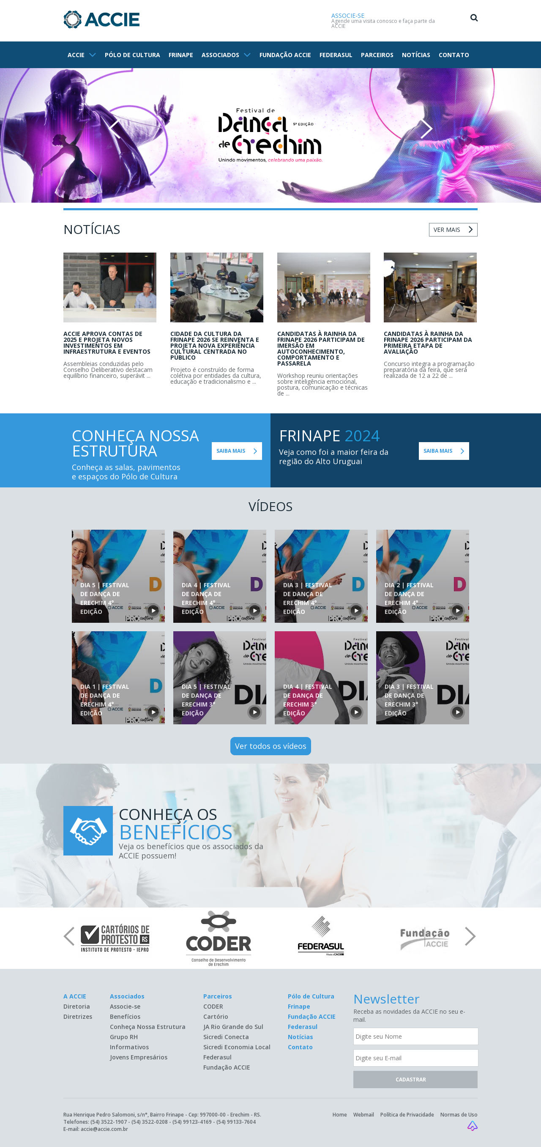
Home (340, 1114)
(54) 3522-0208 (149, 1121)
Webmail (363, 1114)
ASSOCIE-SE (347, 15)
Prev (114, 128)
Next (427, 128)
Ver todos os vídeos (270, 746)
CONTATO (454, 55)
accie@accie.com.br (104, 1129)
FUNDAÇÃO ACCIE (285, 55)
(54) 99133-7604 (236, 1121)
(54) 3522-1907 (108, 1121)
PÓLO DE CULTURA (132, 55)
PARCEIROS (377, 55)
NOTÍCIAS (416, 55)
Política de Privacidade (407, 1114)
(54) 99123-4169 (192, 1121)
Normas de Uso (459, 1114)
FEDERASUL (336, 55)
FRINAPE (181, 55)
